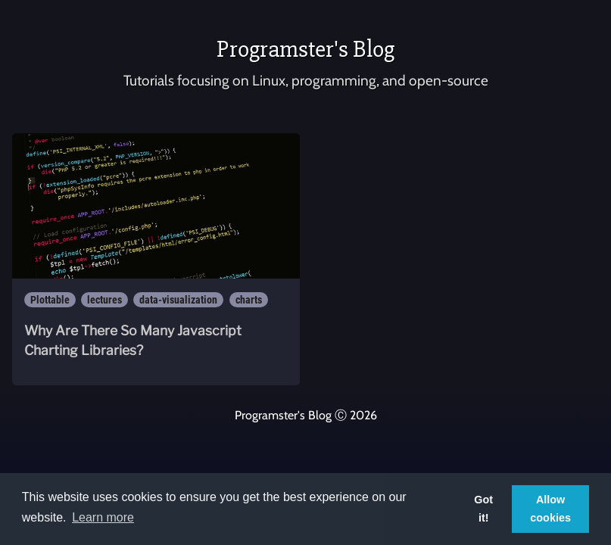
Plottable (50, 300)
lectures (104, 300)
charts (248, 300)
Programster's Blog (305, 49)
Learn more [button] (103, 517)
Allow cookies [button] (550, 509)
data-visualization (178, 300)
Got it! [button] (483, 509)
